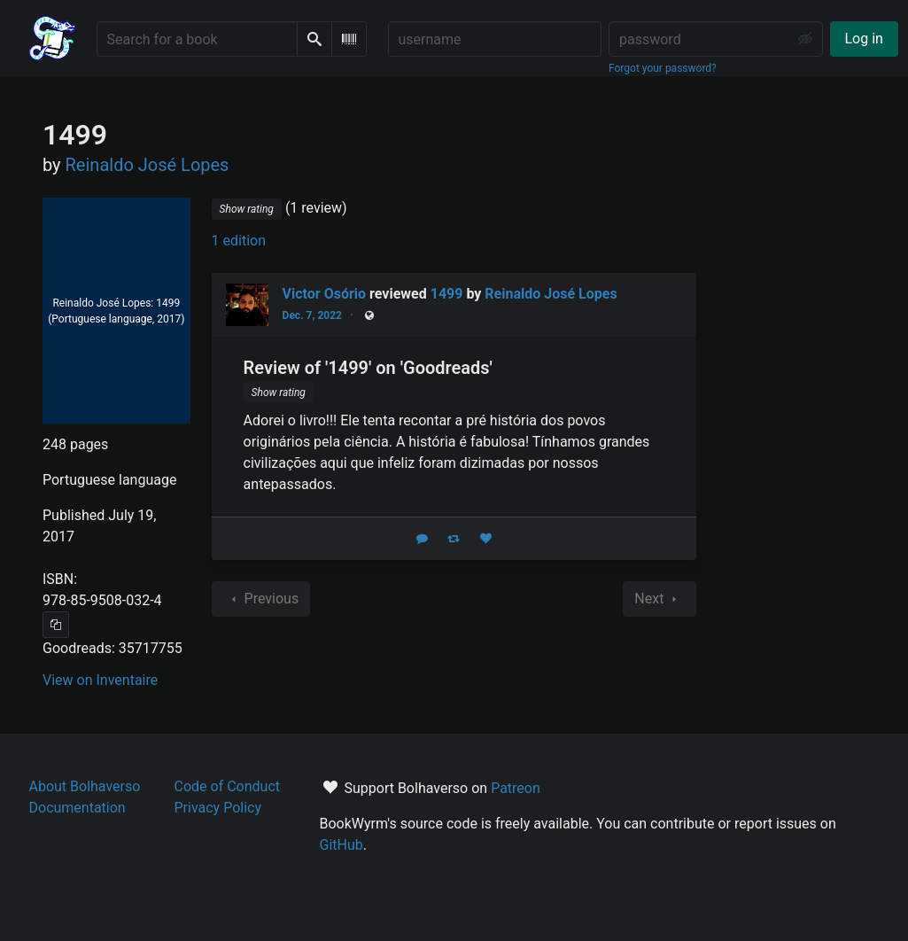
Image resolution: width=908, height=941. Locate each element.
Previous (261, 599)
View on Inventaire (100, 680)
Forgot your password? (663, 68)
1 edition (239, 240)
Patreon (515, 788)
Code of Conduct (228, 786)
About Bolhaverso (85, 786)
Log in (864, 38)
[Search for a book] (197, 39)
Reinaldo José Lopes (551, 293)
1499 (447, 293)
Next (659, 599)
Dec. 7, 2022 (312, 315)
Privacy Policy (218, 807)
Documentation (77, 807)
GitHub (341, 844)
